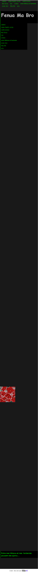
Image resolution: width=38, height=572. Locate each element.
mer (11, 4)
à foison (16, 4)
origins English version (14, 1)
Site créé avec (21, 570)
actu (18, 6)
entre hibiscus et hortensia (28, 4)
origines (4, 1)
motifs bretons (26, 1)
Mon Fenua (5, 4)
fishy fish (12, 6)
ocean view (5, 6)
